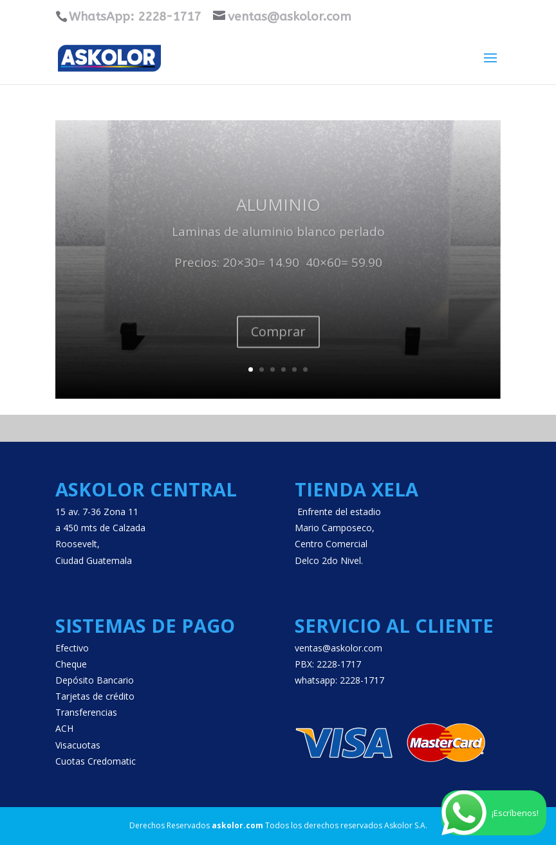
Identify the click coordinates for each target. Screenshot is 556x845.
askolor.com (237, 825)
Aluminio (278, 215)
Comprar (278, 341)
